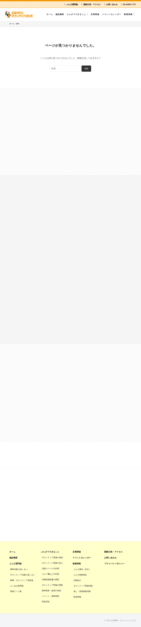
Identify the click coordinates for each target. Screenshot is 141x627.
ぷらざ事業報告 (80, 574)
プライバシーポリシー (114, 563)
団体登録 (46, 601)
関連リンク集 (16, 591)
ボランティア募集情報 (83, 585)
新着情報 (128, 14)
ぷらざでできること (76, 14)
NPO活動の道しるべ (19, 569)
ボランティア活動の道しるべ (22, 574)
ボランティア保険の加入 (52, 563)
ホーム (49, 14)
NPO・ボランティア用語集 (21, 580)
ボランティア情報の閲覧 (52, 585)
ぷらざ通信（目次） (82, 569)
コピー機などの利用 (50, 574)
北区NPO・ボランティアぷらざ (123, 620)
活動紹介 (77, 580)
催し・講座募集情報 (82, 591)
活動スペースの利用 (50, 568)
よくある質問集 (17, 585)
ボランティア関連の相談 (52, 557)
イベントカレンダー (111, 14)
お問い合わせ (112, 4)
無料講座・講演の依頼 (51, 590)
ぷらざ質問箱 (72, 4)
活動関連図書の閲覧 (50, 579)
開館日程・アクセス (92, 4)
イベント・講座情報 (50, 596)
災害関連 (95, 14)
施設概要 (60, 14)
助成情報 (77, 596)
